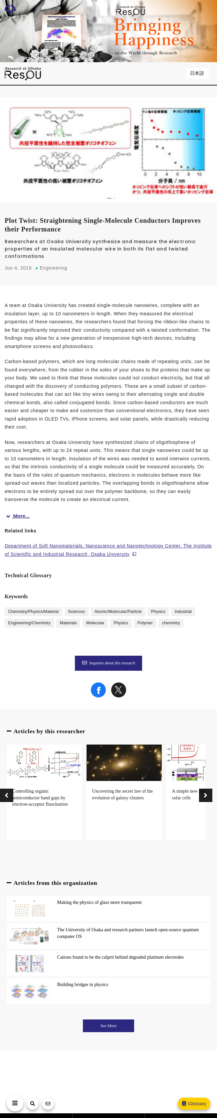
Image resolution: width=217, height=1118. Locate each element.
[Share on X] (118, 695)
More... (17, 516)
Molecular (95, 623)
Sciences (76, 611)
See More (109, 1025)
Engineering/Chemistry (29, 623)
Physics (158, 611)
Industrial (183, 611)
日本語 (197, 73)
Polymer (145, 623)
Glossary (193, 1103)
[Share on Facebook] (98, 695)
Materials (68, 623)
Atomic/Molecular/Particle (117, 611)
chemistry (171, 623)
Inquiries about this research (108, 663)
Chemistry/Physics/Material (33, 611)
